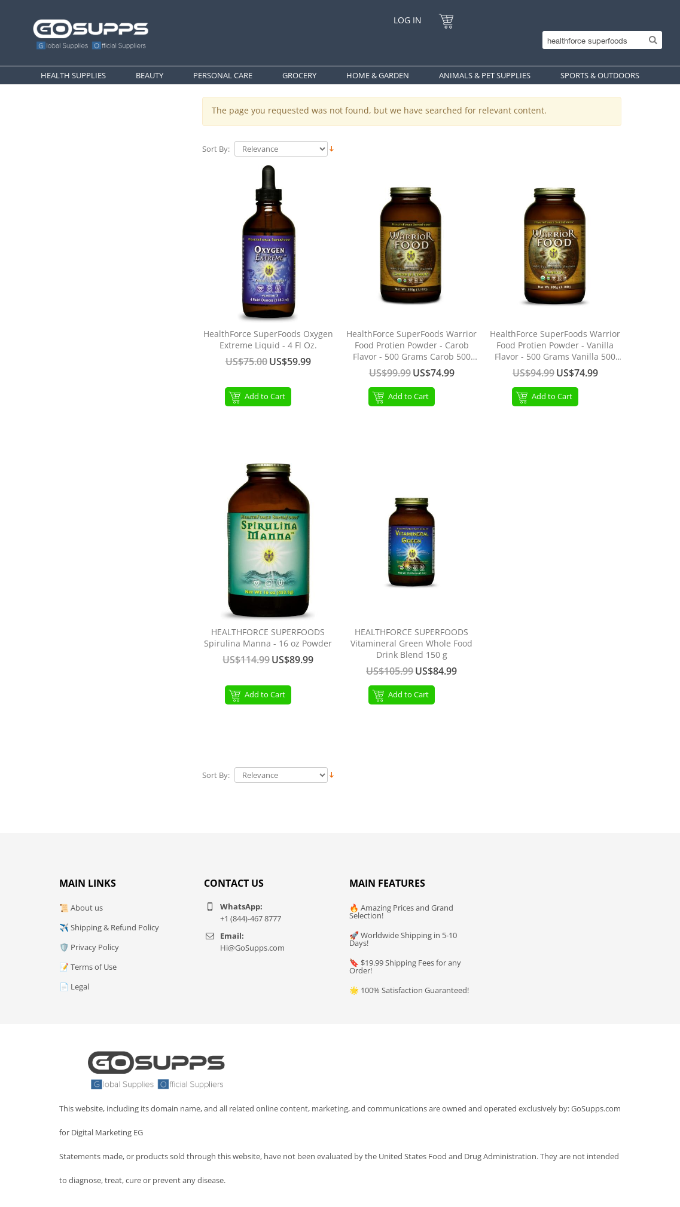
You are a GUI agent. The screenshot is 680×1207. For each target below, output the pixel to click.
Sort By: (216, 149)
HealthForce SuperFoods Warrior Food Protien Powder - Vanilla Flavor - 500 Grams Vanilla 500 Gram (555, 346)
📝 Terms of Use (88, 966)
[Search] (599, 40)
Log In (408, 20)
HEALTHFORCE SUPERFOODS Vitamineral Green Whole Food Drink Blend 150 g (411, 643)
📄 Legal (74, 986)
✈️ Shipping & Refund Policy (109, 927)
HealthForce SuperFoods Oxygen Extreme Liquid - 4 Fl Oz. (268, 340)
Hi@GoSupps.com (252, 947)
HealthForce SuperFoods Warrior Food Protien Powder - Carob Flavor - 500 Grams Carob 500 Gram (411, 346)
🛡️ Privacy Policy (89, 947)
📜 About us (81, 907)
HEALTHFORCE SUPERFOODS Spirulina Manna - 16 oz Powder (268, 638)
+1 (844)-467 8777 (250, 918)
